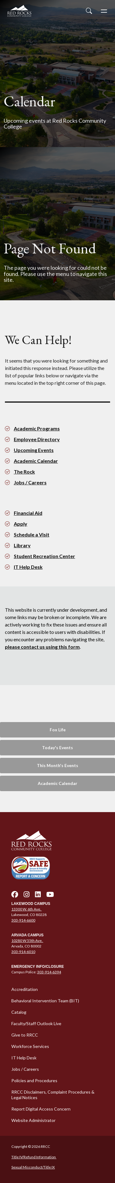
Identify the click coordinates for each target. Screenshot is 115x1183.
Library (22, 545)
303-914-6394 (49, 972)
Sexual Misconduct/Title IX (33, 1167)
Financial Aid (28, 513)
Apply (20, 524)
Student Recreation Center (44, 556)
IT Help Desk (28, 567)
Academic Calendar (36, 461)
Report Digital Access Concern (41, 1108)
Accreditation (24, 989)
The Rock (24, 471)
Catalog (18, 1012)
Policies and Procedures (34, 1080)
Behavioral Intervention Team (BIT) (45, 1000)
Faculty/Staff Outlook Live (36, 1023)
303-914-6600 (23, 920)
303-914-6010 (23, 951)
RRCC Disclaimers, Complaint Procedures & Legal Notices (52, 1094)
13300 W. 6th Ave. (26, 909)
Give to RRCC (24, 1034)
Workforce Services (30, 1046)
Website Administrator (33, 1120)
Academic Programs (37, 428)
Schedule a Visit (31, 534)
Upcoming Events (34, 450)
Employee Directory (37, 439)
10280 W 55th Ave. (27, 940)
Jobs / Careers (30, 482)
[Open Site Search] (89, 11)
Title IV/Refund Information (33, 1157)
